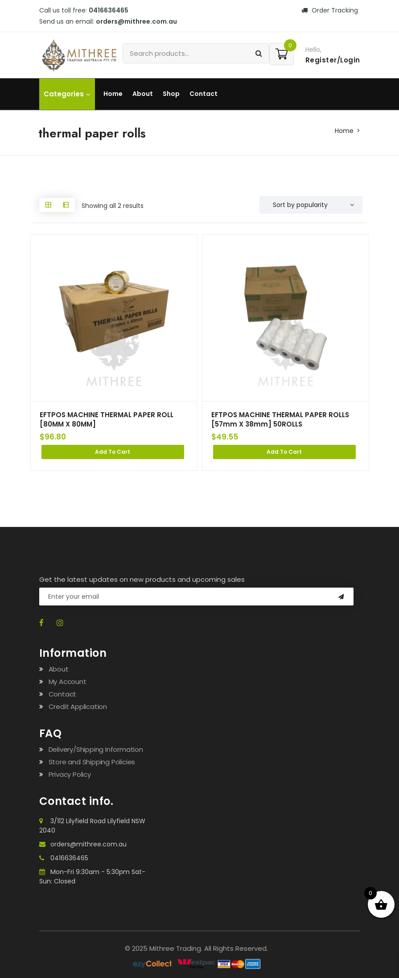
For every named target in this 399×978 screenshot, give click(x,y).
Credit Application (78, 706)
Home (113, 93)
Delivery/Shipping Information (96, 749)
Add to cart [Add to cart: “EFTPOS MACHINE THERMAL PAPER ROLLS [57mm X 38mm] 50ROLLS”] (284, 452)
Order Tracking (329, 10)
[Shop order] (310, 205)
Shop (171, 93)
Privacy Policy (70, 774)
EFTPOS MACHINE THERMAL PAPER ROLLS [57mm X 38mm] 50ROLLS (280, 419)
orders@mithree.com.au (136, 21)
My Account (67, 681)
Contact (203, 93)
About (142, 93)
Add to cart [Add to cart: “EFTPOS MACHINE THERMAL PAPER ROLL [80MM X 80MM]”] (112, 452)
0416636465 (108, 10)
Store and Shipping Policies (92, 762)
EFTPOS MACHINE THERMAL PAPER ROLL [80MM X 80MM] (107, 419)
